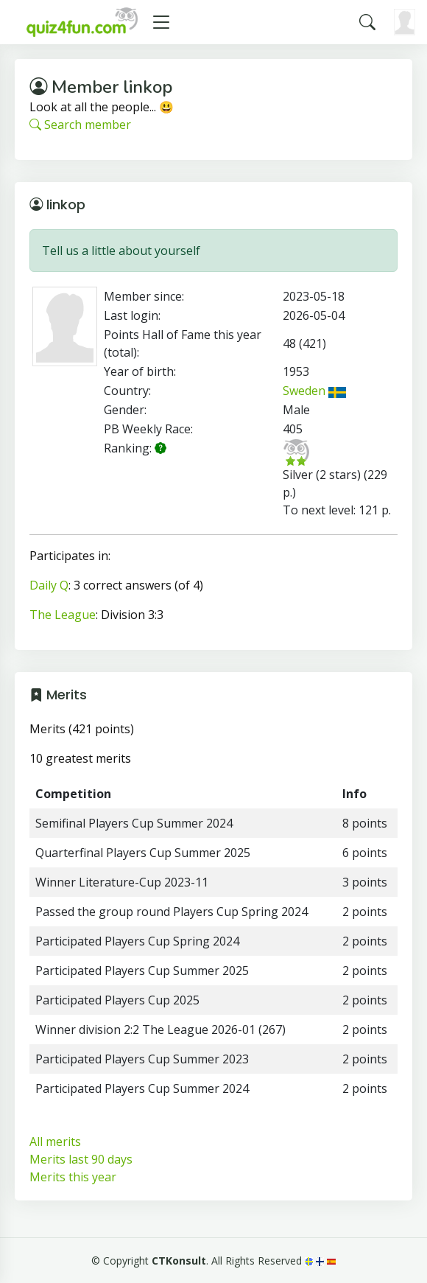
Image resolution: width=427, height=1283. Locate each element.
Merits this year (72, 1177)
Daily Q (48, 585)
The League (62, 614)
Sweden (314, 390)
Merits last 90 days (81, 1159)
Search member (80, 124)
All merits (55, 1141)
